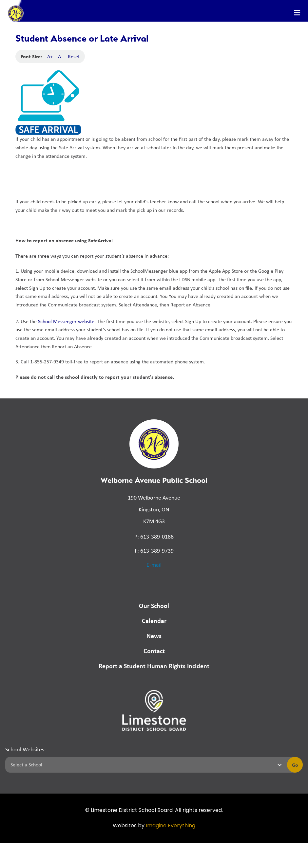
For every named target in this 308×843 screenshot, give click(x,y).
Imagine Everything (170, 826)
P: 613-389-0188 (154, 537)
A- (60, 56)
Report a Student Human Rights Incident (154, 665)
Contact (154, 650)
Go (295, 764)
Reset (74, 56)
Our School (154, 605)
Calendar (154, 620)
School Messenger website (66, 321)
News (154, 635)
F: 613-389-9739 (154, 551)
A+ (50, 56)
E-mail (154, 565)
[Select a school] (144, 765)
